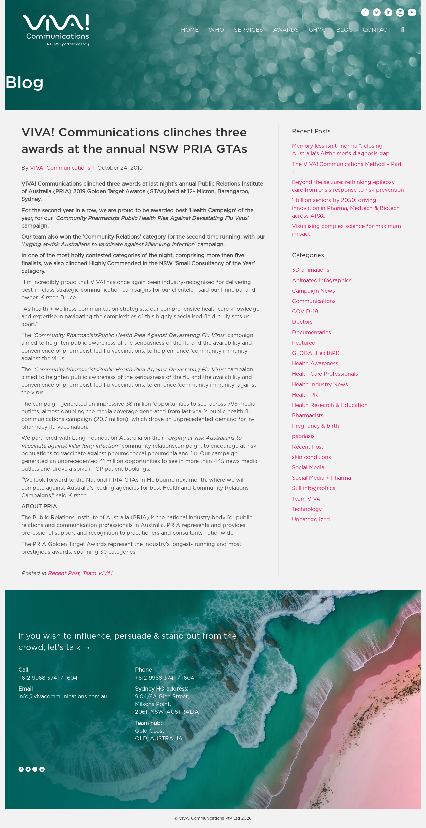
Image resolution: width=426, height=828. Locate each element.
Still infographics (313, 488)
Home (190, 30)
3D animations (310, 270)
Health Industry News (320, 384)
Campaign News (313, 291)
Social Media (308, 467)
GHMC (317, 30)
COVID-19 (305, 311)
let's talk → (69, 647)
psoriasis (303, 436)
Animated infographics (322, 280)
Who (216, 30)
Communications (314, 301)
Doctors (302, 322)
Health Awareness (315, 363)
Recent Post (63, 573)
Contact (377, 30)
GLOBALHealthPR (316, 353)
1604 (71, 678)
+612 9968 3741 (38, 678)
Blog (344, 30)
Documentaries (311, 332)
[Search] (400, 30)
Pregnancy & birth (315, 426)
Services (248, 30)
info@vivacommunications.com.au (62, 696)
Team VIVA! (97, 573)
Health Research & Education (330, 405)
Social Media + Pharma (321, 478)
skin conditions (311, 457)
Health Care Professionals (325, 374)
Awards (286, 30)
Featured (304, 343)
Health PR (305, 395)
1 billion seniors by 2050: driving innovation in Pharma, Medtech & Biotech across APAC (346, 207)
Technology (307, 509)
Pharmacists (307, 415)
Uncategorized (311, 519)
